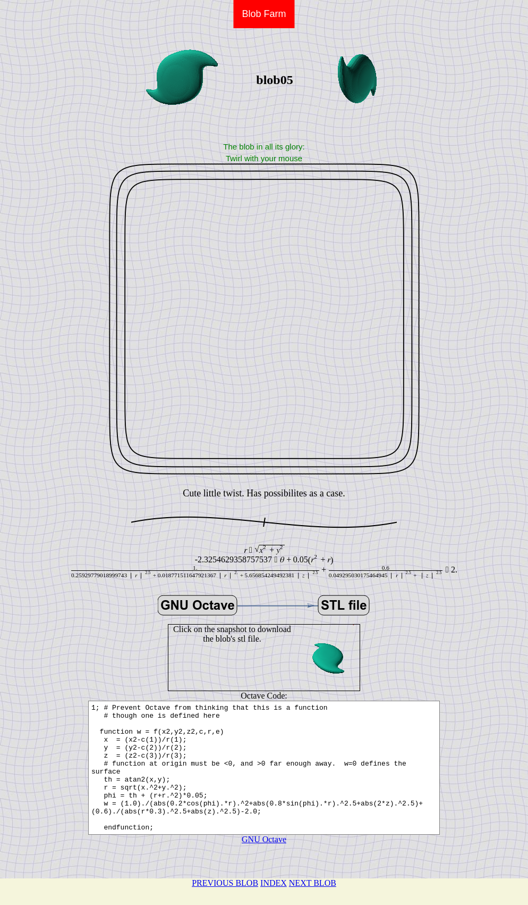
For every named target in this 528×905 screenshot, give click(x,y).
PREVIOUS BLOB (225, 882)
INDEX (273, 882)
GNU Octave (264, 864)
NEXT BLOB (312, 882)
